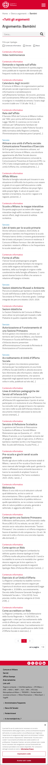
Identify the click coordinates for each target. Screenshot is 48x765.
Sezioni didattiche (12, 309)
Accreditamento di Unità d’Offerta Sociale (21, 359)
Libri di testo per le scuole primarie (21, 227)
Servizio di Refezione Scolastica (19, 424)
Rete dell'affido (10, 113)
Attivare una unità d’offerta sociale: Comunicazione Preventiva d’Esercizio (23, 144)
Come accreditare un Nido (16, 610)
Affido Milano (9, 176)
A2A (22, 689)
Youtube (36, 663)
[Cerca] (42, 34)
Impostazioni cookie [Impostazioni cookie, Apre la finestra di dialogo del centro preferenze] (24, 754)
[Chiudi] (45, 725)
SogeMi (5, 697)
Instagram (40, 663)
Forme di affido (10, 258)
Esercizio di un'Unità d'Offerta (18, 577)
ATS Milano (38, 687)
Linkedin (44, 663)
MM (27, 689)
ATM (4, 689)
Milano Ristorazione (26, 695)
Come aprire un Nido (13, 547)
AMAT (17, 689)
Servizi (5, 673)
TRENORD (25, 692)
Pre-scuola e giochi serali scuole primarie (20, 455)
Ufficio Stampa (9, 676)
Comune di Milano (10, 669)
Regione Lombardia (10, 687)
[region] (24, 743)
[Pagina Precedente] (18, 641)
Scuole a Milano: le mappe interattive (22, 206)
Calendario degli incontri (15, 83)
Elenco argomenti (19, 13)
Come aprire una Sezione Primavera (22, 517)
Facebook (29, 663)
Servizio (28, 45)
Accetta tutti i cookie (24, 760)
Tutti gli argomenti (17, 19)
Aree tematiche (9, 679)
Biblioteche (8, 487)
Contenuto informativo (13, 45)
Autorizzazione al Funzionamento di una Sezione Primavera (22, 329)
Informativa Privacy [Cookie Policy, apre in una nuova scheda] (27, 749)
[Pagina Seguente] (30, 641)
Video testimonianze (13, 55)
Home (5, 13)
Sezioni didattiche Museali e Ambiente (23, 288)
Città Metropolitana (25, 687)
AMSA (10, 689)
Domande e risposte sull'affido (19, 64)
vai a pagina (34, 647)
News (38, 45)
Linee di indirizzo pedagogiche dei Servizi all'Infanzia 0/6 (20, 392)
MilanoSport (39, 695)
